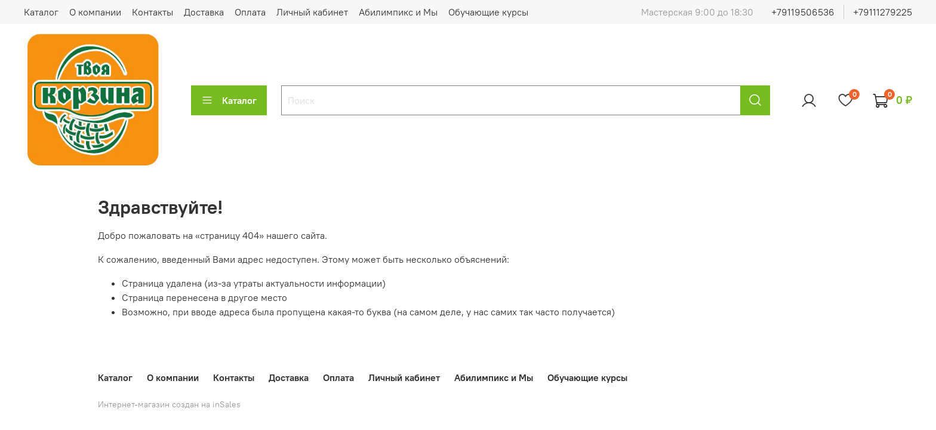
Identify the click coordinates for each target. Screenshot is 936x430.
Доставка (204, 12)
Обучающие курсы (488, 12)
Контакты (152, 12)
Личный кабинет (312, 12)
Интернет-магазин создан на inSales (169, 404)
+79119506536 (803, 12)
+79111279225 (882, 12)
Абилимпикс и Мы (398, 12)
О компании (95, 12)
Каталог (41, 12)
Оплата (250, 12)
